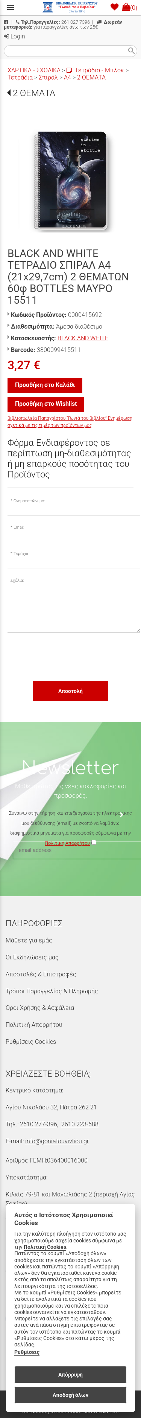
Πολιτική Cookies (45, 1247)
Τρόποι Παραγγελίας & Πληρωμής (52, 991)
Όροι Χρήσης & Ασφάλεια (40, 1007)
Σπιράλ (48, 77)
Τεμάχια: (21, 553)
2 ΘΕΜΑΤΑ (91, 77)
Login (14, 36)
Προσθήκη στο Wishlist (46, 403)
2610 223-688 (80, 1124)
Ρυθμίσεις (26, 1352)
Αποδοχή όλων (70, 1395)
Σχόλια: (17, 580)
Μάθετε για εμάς (29, 940)
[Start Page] (70, 7)
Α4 (67, 77)
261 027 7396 (53, 22)
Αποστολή (70, 691)
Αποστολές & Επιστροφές (41, 974)
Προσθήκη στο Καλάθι (45, 385)
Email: (19, 527)
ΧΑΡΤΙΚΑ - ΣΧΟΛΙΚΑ (34, 70)
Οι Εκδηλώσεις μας (32, 957)
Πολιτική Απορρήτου (34, 1024)
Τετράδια (20, 77)
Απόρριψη (70, 1375)
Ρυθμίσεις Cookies (31, 1041)
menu (10, 7)
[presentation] (65, 656)
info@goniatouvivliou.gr (57, 1141)
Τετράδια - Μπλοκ (95, 70)
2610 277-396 (38, 1124)
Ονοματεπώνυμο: (29, 501)
